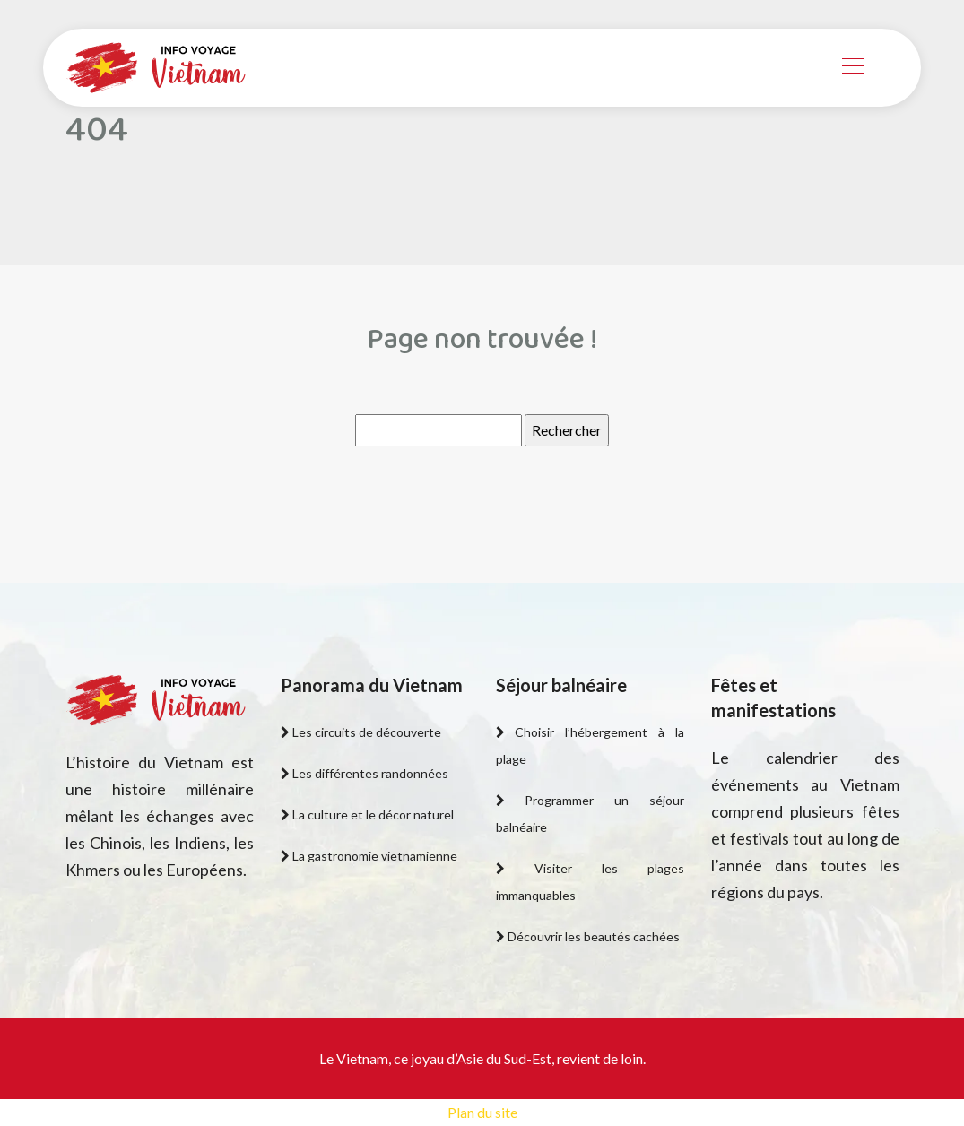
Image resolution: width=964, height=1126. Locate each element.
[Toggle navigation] (852, 68)
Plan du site (482, 1112)
